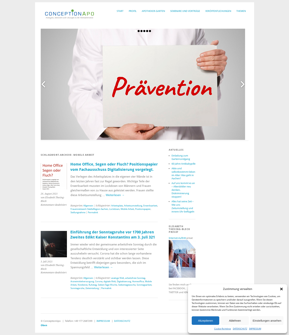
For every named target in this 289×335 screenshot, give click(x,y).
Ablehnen (235, 320)
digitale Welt (109, 281)
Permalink (93, 212)
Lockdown (114, 209)
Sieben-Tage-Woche (107, 285)
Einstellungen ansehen (267, 320)
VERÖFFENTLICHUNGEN (218, 11)
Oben (44, 325)
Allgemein (88, 205)
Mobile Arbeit (127, 209)
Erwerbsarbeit (150, 205)
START (120, 11)
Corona (98, 281)
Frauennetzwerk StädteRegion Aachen (89, 209)
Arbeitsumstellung (133, 205)
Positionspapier (143, 209)
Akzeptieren (205, 320)
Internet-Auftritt (177, 238)
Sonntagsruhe (77, 288)
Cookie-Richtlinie (222, 328)
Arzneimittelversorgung (82, 281)
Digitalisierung (124, 281)
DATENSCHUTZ (240, 328)
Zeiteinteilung (92, 288)
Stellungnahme (78, 212)
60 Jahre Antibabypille (183, 163)
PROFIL (132, 11)
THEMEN (241, 11)
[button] (281, 289)
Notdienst (82, 285)
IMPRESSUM (255, 328)
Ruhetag (93, 285)
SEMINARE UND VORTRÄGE (185, 11)
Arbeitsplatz (117, 205)
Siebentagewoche (127, 285)
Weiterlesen (115, 195)
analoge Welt (117, 278)
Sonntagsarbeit (144, 285)
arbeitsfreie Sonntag (135, 278)
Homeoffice (138, 281)
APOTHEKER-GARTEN (153, 11)
